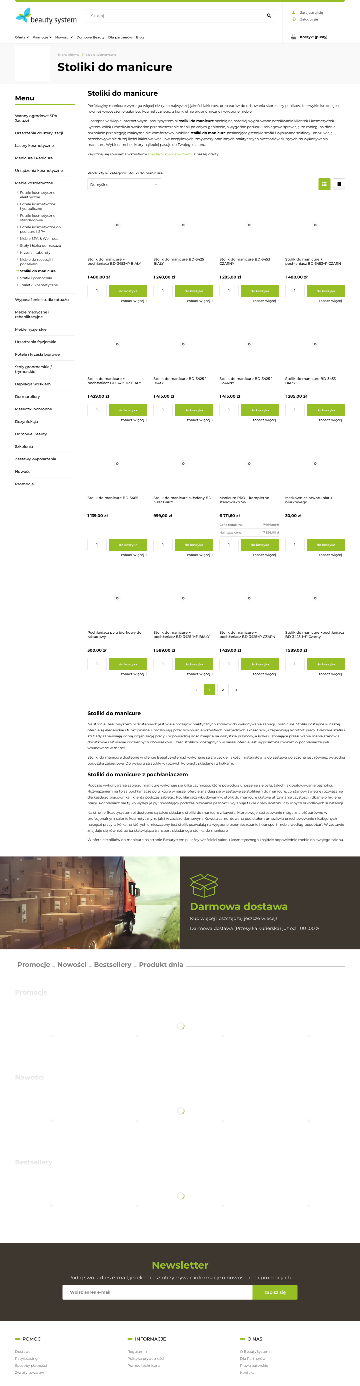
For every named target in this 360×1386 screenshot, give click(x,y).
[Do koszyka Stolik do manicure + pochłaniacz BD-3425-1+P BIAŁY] (194, 664)
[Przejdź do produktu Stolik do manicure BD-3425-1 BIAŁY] (183, 344)
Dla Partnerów (253, 1358)
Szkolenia (24, 446)
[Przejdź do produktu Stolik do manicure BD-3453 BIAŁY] (315, 344)
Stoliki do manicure (38, 271)
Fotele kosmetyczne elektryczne (37, 194)
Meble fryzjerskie (30, 329)
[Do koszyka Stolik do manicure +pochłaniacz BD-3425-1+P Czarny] (326, 664)
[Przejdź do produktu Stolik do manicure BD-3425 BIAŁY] (183, 225)
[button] (134, 300)
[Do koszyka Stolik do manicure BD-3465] (128, 545)
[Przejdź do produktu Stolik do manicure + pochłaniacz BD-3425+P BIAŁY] (117, 344)
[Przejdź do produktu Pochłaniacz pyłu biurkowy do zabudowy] (117, 598)
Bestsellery (113, 965)
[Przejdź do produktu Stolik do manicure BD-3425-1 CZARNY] (249, 344)
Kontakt (247, 1372)
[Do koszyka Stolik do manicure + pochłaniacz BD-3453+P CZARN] (326, 291)
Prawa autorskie (254, 1365)
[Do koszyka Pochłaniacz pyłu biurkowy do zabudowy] (128, 664)
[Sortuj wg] (124, 184)
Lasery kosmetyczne (34, 145)
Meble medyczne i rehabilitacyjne (32, 314)
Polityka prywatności (146, 1358)
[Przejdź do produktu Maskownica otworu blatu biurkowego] (315, 463)
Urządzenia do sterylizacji (39, 133)
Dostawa (22, 1351)
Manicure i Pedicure (34, 158)
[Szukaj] (269, 16)
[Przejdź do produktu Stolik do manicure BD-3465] (117, 463)
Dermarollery (27, 396)
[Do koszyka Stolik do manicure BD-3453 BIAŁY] (326, 410)
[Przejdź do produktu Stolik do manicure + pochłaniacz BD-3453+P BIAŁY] (117, 225)
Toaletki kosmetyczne (39, 285)
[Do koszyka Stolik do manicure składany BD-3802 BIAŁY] (194, 545)
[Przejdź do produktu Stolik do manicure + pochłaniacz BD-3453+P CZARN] (315, 225)
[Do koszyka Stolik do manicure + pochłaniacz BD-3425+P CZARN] (260, 664)
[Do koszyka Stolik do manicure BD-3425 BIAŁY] (194, 291)
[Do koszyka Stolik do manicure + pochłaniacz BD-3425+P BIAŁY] (128, 410)
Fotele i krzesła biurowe (37, 354)
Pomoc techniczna (144, 1365)
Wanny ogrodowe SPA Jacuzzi (36, 118)
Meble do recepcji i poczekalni (36, 261)
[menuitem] (22, 37)
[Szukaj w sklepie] (175, 16)
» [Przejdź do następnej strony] (236, 690)
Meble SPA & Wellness (39, 238)
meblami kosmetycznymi (170, 154)
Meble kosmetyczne (34, 183)
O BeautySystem (255, 1351)
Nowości (23, 471)
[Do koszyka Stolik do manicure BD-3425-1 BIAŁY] (194, 410)
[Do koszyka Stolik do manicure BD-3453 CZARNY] (260, 291)
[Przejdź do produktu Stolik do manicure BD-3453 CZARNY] (249, 225)
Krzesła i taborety (35, 252)
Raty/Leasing (26, 1358)
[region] (45, 560)
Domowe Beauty (31, 434)
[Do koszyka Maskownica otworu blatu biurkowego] (326, 545)
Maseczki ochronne (33, 409)
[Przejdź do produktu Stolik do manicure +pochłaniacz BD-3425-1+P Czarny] (315, 598)
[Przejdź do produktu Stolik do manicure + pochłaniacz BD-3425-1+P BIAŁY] (183, 598)
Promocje (24, 484)
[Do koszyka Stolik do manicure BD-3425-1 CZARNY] (260, 410)
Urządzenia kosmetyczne (39, 170)
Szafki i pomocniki (36, 278)
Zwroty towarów (29, 1372)
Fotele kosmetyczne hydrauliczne (37, 206)
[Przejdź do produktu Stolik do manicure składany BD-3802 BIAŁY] (183, 463)
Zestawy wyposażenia (35, 459)
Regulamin (137, 1351)
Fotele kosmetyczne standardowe (37, 217)
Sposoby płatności (31, 1365)
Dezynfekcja (26, 421)
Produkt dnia (161, 965)
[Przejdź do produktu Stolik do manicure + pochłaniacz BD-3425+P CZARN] (249, 598)
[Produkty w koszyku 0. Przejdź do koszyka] (314, 36)
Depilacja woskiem (33, 384)
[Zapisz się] (275, 1292)
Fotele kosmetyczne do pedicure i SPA (40, 229)
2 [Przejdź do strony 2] (223, 690)
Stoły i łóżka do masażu (40, 245)
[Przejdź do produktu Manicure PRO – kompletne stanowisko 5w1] (249, 463)
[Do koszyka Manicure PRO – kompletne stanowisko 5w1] (260, 545)
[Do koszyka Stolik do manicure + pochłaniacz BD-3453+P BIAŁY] (128, 291)
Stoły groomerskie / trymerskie (33, 369)
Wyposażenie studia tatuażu (42, 299)
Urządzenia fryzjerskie (35, 341)
